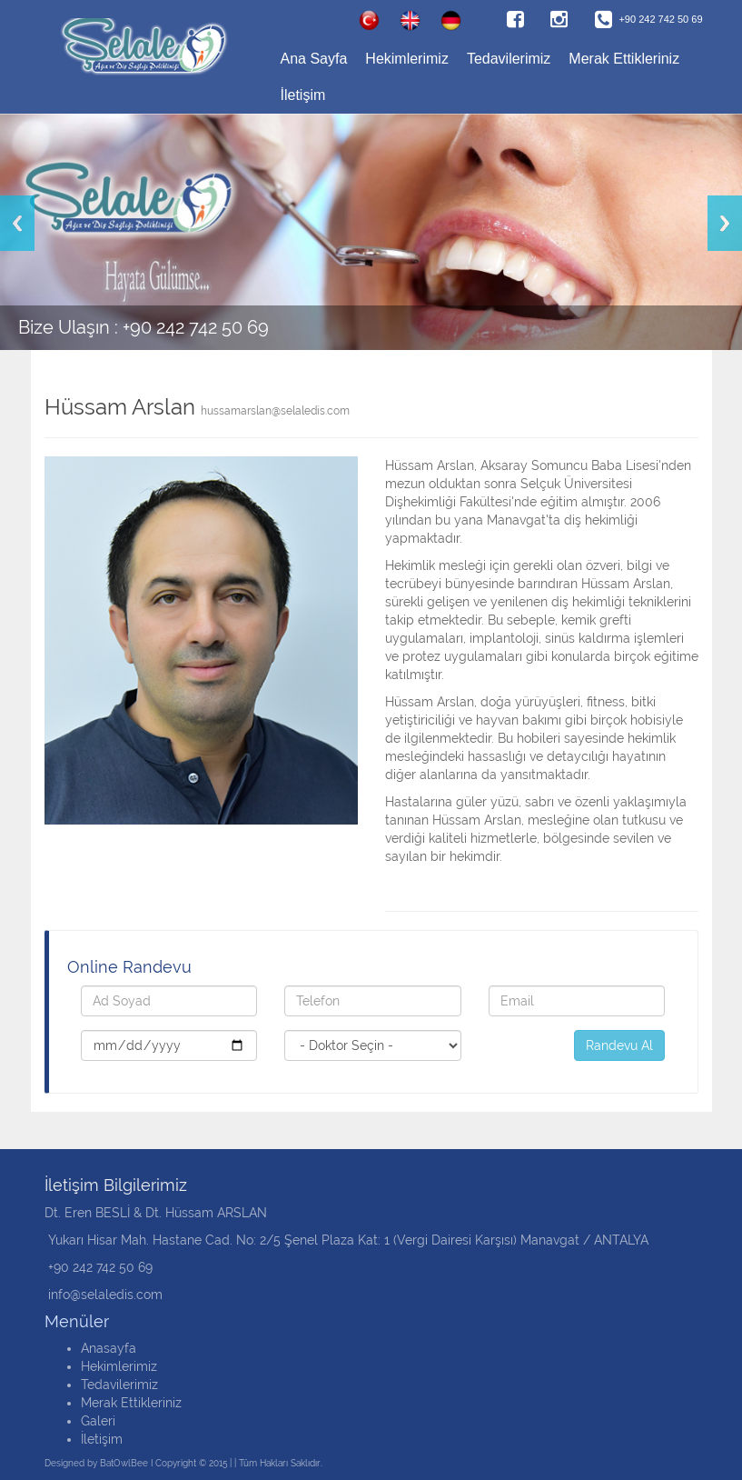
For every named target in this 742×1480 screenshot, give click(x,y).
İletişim (303, 95)
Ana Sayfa (314, 58)
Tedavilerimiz (508, 58)
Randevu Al (619, 1045)
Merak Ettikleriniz (624, 58)
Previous (17, 223)
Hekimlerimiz (407, 58)
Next (724, 223)
